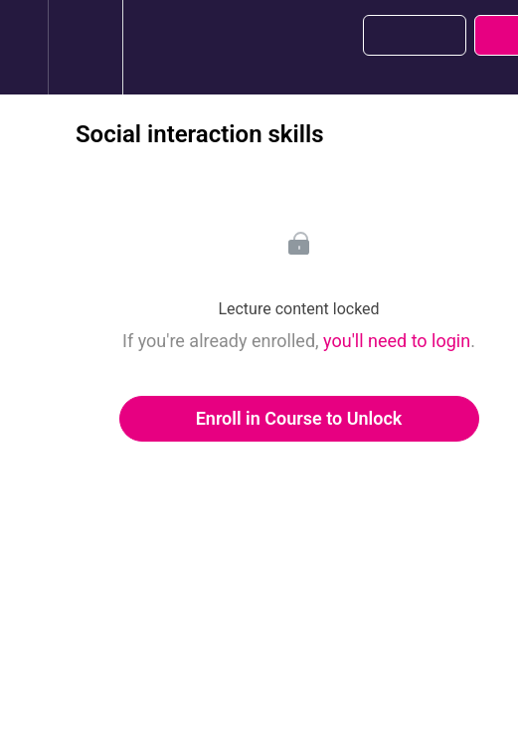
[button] (24, 47)
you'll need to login (396, 340)
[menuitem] (85, 47)
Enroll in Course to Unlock (299, 418)
